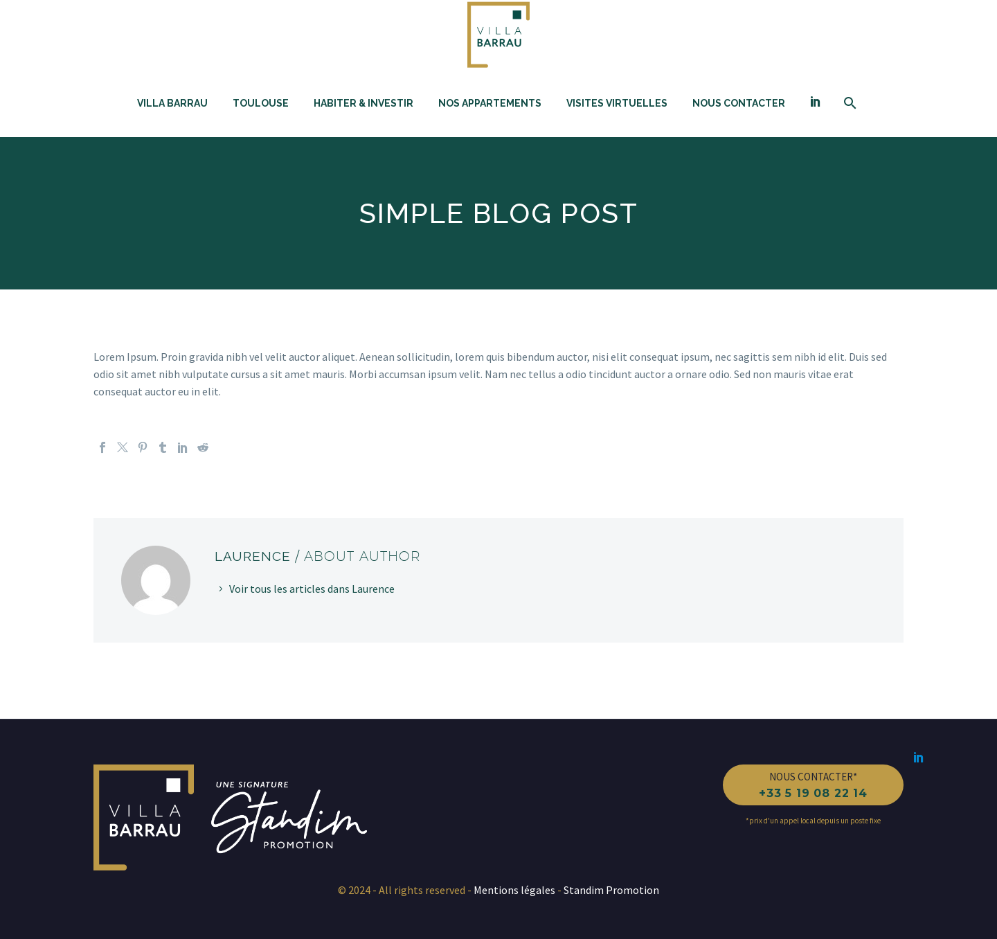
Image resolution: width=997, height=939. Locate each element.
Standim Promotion (610, 890)
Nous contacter (738, 103)
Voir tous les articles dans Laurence (312, 589)
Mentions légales (515, 890)
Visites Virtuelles (616, 103)
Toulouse (261, 103)
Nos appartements (489, 103)
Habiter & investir (363, 103)
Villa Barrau (172, 103)
